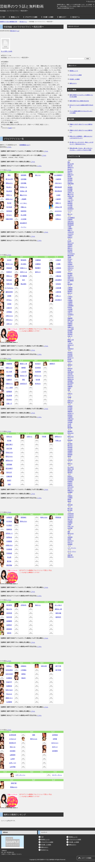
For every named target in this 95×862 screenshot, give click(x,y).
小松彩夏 (58, 288)
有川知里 (9, 207)
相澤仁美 (70, 165)
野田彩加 (58, 517)
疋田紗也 (23, 605)
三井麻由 (23, 670)
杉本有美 (38, 367)
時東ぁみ (58, 440)
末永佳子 (38, 363)
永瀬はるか (9, 545)
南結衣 (23, 678)
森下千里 (58, 666)
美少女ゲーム (76, 17)
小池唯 (58, 264)
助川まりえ (37, 375)
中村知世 (9, 553)
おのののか (58, 211)
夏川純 (9, 561)
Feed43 (10, 127)
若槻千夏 (13, 783)
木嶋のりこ (23, 268)
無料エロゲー (62, 17)
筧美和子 (9, 272)
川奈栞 (9, 304)
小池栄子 (58, 260)
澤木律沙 (9, 399)
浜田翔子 (9, 625)
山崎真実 (12, 755)
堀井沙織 (58, 613)
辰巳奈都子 (9, 468)
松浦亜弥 (9, 678)
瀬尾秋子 (52, 363)
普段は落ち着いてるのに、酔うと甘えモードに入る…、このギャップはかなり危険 (81, 149)
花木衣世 (9, 617)
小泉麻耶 (58, 272)
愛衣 (9, 175)
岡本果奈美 (58, 191)
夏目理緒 (9, 565)
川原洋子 (9, 308)
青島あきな (9, 183)
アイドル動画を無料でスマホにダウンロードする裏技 (81, 112)
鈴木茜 (38, 379)
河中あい (9, 300)
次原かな (29, 436)
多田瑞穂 (9, 464)
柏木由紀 (9, 280)
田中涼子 (9, 472)
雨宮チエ (9, 195)
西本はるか (23, 521)
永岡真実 (9, 517)
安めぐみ (12, 747)
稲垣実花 (23, 211)
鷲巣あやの (13, 787)
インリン (23, 227)
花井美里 (9, 613)
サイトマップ (91, 1)
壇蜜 (9, 484)
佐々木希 (9, 371)
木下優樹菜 (23, 276)
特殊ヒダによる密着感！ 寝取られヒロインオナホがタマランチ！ (81, 137)
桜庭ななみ (9, 367)
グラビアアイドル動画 (31, 17)
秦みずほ (9, 609)
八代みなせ (12, 739)
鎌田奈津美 (9, 292)
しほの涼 (23, 371)
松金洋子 (9, 682)
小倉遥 (58, 195)
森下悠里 (58, 670)
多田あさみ (9, 460)
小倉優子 (58, 199)
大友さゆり (58, 183)
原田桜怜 (9, 629)
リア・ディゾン (20, 775)
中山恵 (9, 557)
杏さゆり (9, 215)
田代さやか (9, 456)
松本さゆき (9, 690)
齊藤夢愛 (9, 363)
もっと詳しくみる (6, 51)
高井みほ (9, 436)
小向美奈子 (58, 300)
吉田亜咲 (55, 751)
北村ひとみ (23, 272)
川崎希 (9, 296)
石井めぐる (23, 187)
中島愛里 (9, 541)
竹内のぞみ (9, 452)
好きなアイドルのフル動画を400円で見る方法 (81, 106)
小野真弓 (58, 215)
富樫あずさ (58, 436)
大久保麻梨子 (58, 175)
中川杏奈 (9, 521)
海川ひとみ (9, 264)
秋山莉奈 (9, 191)
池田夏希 (23, 175)
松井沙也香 (9, 674)
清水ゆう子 (23, 375)
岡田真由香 (58, 187)
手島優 (44, 436)
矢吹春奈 (12, 751)
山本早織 (12, 767)
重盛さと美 (23, 363)
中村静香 (9, 549)
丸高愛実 (9, 702)
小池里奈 (58, 268)
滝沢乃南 (9, 448)
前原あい (9, 666)
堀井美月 (58, 617)
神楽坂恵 (9, 268)
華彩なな (9, 276)
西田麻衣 (23, 517)
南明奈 (23, 674)
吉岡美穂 (55, 735)
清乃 (23, 280)
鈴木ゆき (38, 383)
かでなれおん (9, 288)
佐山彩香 (9, 395)
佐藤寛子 (9, 379)
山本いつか (12, 763)
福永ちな (38, 605)
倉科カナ (38, 272)
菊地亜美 (23, 260)
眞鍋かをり (9, 698)
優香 (33, 735)
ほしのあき (58, 605)
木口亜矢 (23, 264)
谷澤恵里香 (12, 735)
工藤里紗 (38, 264)
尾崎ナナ (58, 203)
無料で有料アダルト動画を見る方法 (79, 101)
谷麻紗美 (9, 476)
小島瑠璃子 (58, 280)
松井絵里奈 (9, 670)
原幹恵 (9, 633)
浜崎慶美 (9, 621)
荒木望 (9, 203)
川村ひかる (9, 316)
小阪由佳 (58, 276)
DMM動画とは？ (25, 145)
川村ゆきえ (9, 320)
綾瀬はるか (9, 199)
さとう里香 (9, 387)
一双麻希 (23, 199)
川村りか (9, 324)
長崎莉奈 (9, 529)
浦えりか (38, 175)
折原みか (58, 219)
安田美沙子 (12, 743)
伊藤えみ (23, 207)
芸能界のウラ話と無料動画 (22, 6)
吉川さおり (54, 743)
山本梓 (12, 759)
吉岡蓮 (55, 739)
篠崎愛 (23, 367)
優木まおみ (33, 739)
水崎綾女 (23, 666)
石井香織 (23, 179)
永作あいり (9, 533)
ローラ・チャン (57, 775)
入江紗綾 (23, 219)
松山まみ (9, 694)
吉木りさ (55, 747)
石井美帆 (23, 183)
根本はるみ (43, 517)
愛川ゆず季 (9, 179)
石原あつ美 (23, 191)
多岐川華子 (9, 444)
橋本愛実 (9, 605)
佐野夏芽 (9, 391)
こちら (9, 147)
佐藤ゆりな (9, 383)
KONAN (58, 284)
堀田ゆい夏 (58, 609)
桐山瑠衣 (23, 284)
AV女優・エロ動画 (48, 17)
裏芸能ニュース (15, 17)
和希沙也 (9, 284)
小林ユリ (58, 296)
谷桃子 (9, 480)
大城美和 (58, 179)
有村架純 (9, 211)
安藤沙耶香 (9, 219)
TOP (3, 17)
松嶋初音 (9, 686)
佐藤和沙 (9, 375)
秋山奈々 (9, 187)
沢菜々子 (9, 403)
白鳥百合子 (23, 383)
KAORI (9, 260)
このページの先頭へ (86, 858)
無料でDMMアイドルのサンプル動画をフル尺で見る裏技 (81, 95)
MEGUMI (44, 666)
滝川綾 (9, 440)
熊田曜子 (38, 268)
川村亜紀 (9, 312)
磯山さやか (23, 195)
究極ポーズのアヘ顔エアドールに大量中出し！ (81, 125)
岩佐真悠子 (23, 223)
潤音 (23, 379)
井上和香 (23, 215)
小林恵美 (58, 292)
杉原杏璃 (38, 371)
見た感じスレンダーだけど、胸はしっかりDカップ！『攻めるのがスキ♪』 (81, 143)
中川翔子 (9, 525)
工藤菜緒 (38, 260)
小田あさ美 (58, 207)
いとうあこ (23, 203)
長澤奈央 (9, 537)
